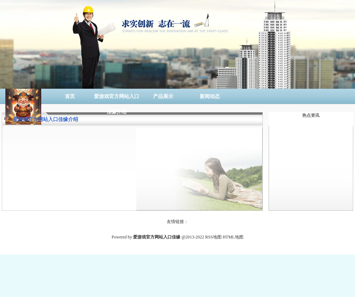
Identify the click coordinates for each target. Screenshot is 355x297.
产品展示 (163, 96)
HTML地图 (233, 237)
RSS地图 (213, 237)
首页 (70, 96)
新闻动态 (210, 96)
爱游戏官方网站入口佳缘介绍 (116, 99)
